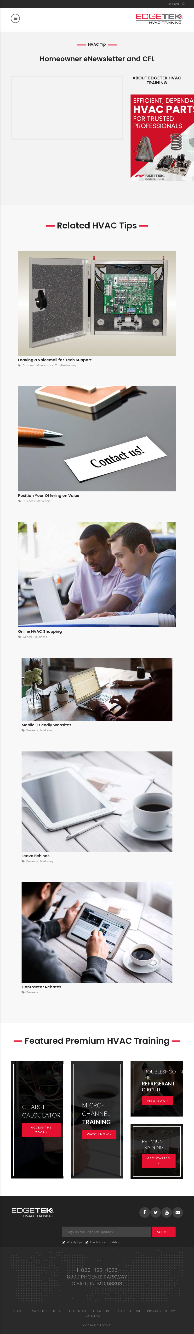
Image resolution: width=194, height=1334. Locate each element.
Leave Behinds (36, 856)
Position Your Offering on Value (48, 495)
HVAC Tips (38, 1311)
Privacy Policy (161, 1311)
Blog (58, 1311)
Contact (94, 1315)
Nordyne (102, 1325)
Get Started (158, 1160)
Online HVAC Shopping (40, 631)
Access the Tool (41, 1130)
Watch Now (99, 1134)
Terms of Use (128, 1311)
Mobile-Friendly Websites (46, 725)
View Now (157, 1100)
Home (18, 1311)
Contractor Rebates (41, 987)
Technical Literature (89, 1311)
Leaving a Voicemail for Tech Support (55, 360)
